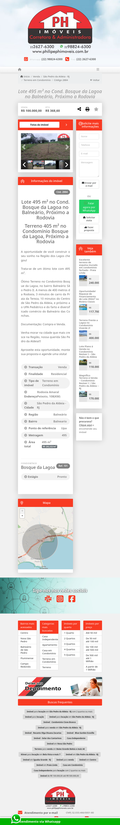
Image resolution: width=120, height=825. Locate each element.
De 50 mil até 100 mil (92, 640)
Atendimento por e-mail (38, 813)
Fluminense (26, 658)
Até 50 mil (91, 632)
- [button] (22, 515)
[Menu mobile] (19, 69)
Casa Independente (50, 638)
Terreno (46, 667)
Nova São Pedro (25, 640)
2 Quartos (69, 638)
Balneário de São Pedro (25, 649)
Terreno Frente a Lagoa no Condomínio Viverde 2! (88, 324)
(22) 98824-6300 (52, 59)
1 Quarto (69, 632)
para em (71, 717)
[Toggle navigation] (98, 70)
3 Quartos (69, 643)
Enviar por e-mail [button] (89, 184)
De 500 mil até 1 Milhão (92, 658)
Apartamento (49, 644)
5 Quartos (69, 654)
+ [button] (22, 511)
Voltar (95, 80)
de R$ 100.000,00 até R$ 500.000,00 (59, 775)
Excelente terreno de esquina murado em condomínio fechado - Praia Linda (88, 266)
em (59, 743)
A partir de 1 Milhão (92, 668)
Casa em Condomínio (49, 652)
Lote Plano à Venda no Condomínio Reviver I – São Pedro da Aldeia (88, 351)
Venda (36, 76)
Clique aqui (85, 425)
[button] (24, 147)
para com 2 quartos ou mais (59, 770)
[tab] (39, 125)
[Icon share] (48, 599)
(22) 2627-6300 (86, 59)
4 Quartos (69, 649)
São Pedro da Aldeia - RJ (56, 76)
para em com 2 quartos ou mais (59, 711)
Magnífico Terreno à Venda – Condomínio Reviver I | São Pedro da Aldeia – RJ (89, 382)
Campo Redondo (25, 665)
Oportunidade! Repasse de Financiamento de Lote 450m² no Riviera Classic (89, 296)
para (34, 717)
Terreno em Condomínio (37, 80)
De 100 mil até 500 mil (92, 648)
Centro (24, 632)
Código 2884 (61, 80)
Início (25, 76)
